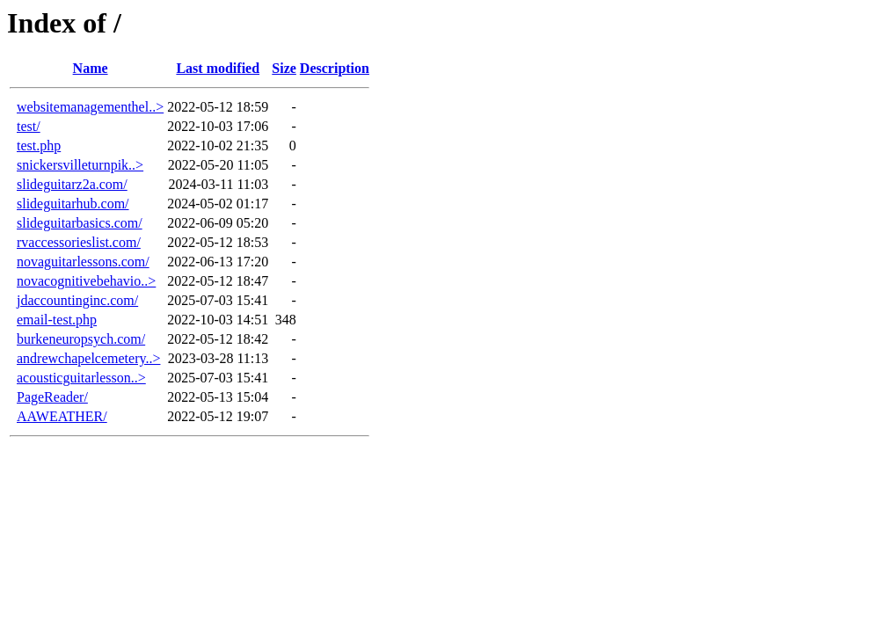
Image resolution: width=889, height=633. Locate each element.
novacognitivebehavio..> (86, 280)
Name (90, 68)
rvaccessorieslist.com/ (79, 242)
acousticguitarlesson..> (81, 377)
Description (334, 68)
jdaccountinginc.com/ (77, 300)
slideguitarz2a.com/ (72, 184)
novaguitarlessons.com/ (83, 261)
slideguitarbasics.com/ (79, 222)
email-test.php (57, 319)
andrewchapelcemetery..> (88, 358)
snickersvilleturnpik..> (80, 164)
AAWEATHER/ (62, 416)
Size (284, 68)
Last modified (217, 68)
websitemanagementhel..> (90, 106)
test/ (28, 126)
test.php (39, 145)
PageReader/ (52, 396)
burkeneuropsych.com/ (81, 338)
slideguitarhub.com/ (73, 203)
